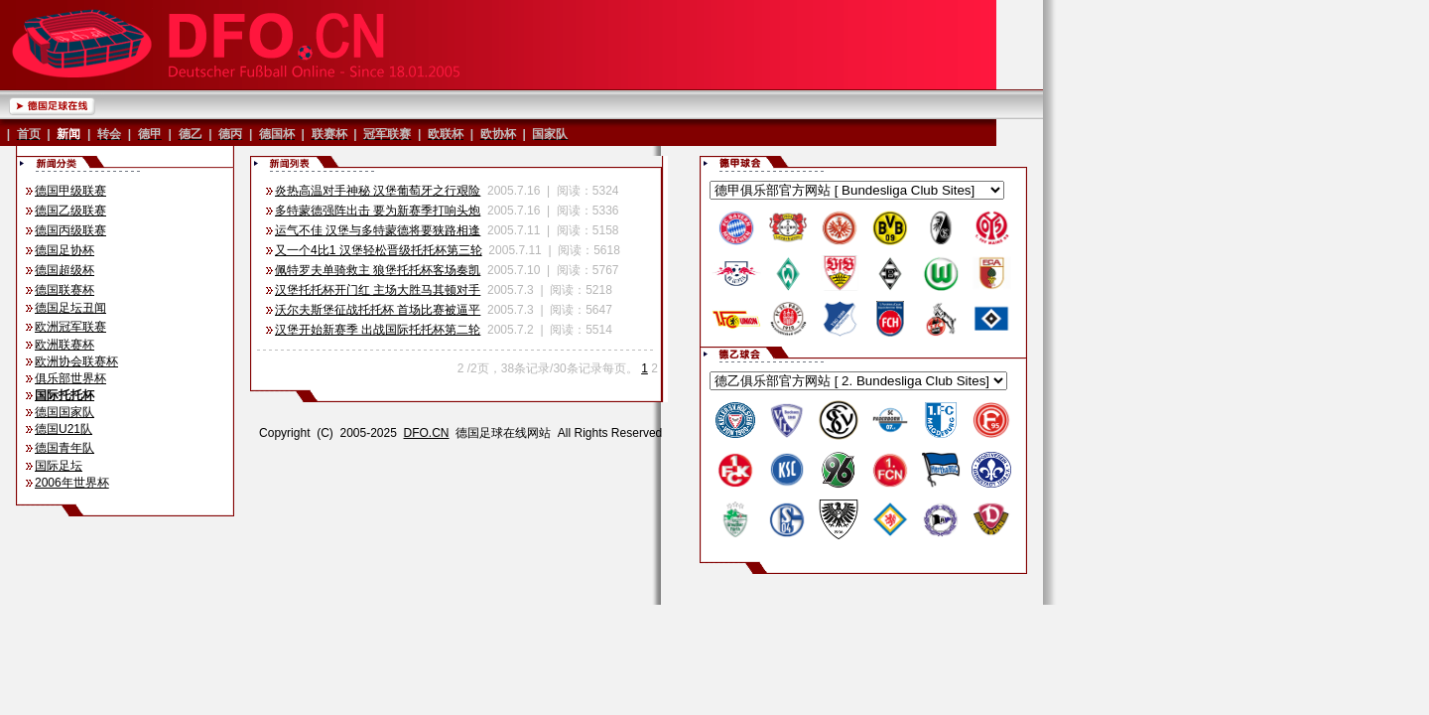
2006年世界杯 (72, 483)
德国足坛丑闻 (70, 308)
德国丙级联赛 (70, 230)
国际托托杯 (64, 395)
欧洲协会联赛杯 (76, 361)
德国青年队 (64, 448)
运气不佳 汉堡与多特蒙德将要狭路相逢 (377, 230)
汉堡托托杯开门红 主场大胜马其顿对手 (377, 290)
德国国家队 (64, 412)
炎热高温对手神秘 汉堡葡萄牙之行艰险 (377, 191)
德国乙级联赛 (70, 210)
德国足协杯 (64, 250)
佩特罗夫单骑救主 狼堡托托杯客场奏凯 (377, 270)
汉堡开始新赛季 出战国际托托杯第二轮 (377, 330)
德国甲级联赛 (70, 191)
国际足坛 (58, 466)
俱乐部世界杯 (70, 378)
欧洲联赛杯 (64, 345)
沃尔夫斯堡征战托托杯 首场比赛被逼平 (377, 310)
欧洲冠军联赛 (70, 327)
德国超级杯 (64, 270)
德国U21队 (63, 429)
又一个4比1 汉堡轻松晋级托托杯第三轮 (378, 250)
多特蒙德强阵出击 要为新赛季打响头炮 (377, 210)
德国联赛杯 (64, 290)
